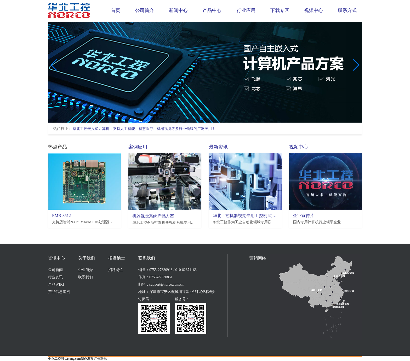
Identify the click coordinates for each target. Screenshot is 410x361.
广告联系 (100, 358)
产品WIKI (56, 284)
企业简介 (85, 270)
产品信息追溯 (59, 292)
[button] (201, 119)
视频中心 (313, 10)
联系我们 (85, 277)
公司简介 (144, 10)
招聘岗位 (115, 270)
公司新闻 (55, 270)
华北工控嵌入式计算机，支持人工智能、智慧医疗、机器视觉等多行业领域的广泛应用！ (144, 129)
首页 (115, 10)
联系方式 (347, 10)
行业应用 (246, 10)
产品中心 (212, 10)
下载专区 (279, 10)
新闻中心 (178, 10)
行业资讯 (55, 277)
